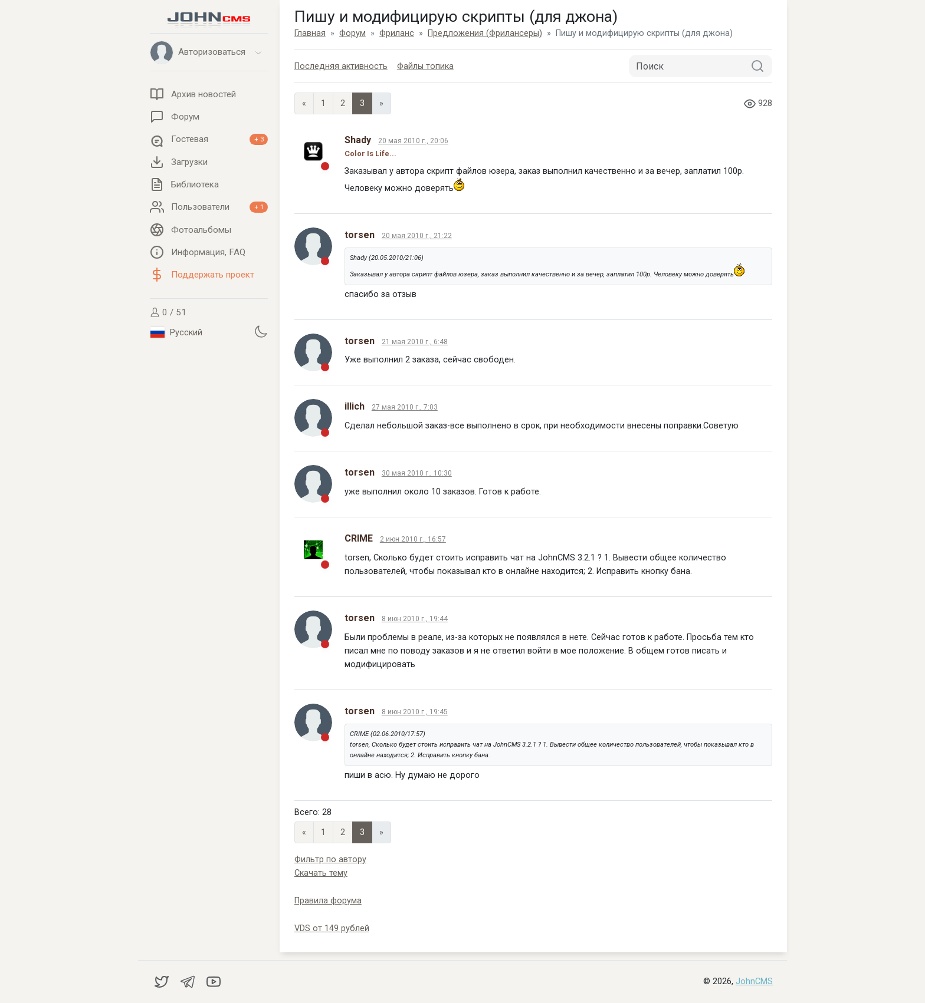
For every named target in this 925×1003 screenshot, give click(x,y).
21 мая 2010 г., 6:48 (415, 342)
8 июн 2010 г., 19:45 (415, 712)
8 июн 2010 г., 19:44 (415, 619)
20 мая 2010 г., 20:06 (413, 141)
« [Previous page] (304, 103)
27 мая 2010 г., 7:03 (405, 407)
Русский (176, 332)
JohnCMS (754, 981)
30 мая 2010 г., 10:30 (417, 473)
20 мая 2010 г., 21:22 (417, 236)
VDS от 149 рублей (331, 928)
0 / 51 (168, 312)
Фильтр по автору (330, 859)
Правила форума (328, 901)
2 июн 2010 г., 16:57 (413, 539)
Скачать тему (320, 873)
